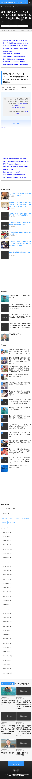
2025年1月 (5, 562)
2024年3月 (5, 604)
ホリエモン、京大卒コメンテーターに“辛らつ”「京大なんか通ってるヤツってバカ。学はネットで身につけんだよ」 (19, 460)
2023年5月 (5, 647)
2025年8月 (5, 532)
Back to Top (16, 764)
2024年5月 (5, 596)
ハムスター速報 (5, 698)
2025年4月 (5, 549)
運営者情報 (21, 775)
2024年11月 (6, 570)
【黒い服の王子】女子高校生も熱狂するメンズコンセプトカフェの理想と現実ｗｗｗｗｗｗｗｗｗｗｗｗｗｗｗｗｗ (19, 360)
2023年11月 (6, 621)
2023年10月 (6, 626)
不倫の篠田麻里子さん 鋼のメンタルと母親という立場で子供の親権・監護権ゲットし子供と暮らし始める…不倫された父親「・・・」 (19, 368)
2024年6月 (5, 592)
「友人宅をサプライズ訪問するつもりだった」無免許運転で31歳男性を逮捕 (20, 434)
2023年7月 (5, 639)
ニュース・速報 (14, 25)
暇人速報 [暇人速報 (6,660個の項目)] (4, 522)
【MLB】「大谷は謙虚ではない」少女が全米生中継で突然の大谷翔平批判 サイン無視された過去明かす (16, 43)
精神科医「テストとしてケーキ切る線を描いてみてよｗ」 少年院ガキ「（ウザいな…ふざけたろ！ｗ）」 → (20, 204)
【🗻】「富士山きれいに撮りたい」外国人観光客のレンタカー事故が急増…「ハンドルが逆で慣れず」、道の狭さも (16, 59)
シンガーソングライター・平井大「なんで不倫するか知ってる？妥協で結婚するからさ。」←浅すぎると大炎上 (16, 64)
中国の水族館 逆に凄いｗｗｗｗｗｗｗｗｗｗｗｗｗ (19, 466)
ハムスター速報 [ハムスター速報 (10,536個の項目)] (25, 518)
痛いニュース (23, 25)
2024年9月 (5, 579)
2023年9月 (5, 630)
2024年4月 (5, 600)
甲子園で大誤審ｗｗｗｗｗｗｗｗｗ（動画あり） (14, 61)
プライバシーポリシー (13, 775)
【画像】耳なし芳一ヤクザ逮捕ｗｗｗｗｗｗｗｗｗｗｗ (19, 375)
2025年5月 (5, 545)
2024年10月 (6, 575)
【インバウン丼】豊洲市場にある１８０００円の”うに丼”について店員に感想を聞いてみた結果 (19, 451)
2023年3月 (5, 656)
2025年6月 (5, 540)
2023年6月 (5, 643)
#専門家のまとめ (22, 103)
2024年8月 (5, 583)
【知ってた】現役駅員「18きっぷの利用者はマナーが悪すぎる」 (20, 417)
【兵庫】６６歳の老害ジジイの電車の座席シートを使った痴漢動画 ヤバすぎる (19, 393)
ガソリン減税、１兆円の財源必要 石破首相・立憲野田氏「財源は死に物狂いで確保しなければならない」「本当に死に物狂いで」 (16, 48)
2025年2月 (5, 557)
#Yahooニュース (19, 105)
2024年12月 (6, 566)
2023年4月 (5, 651)
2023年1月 (5, 664)
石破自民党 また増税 (8, 51)
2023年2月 (5, 660)
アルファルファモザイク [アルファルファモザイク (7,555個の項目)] (8, 518)
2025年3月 (5, 553)
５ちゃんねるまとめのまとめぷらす (20, 774)
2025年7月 (5, 536)
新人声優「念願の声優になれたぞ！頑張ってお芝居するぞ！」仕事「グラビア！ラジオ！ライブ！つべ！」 (19, 351)
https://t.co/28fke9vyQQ (18, 107)
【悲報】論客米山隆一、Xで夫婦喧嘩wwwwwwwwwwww (16, 53)
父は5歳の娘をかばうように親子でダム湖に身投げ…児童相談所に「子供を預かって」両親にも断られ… (20, 426)
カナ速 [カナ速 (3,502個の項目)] (17, 518)
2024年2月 (5, 609)
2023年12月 (6, 617)
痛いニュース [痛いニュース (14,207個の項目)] (11, 522)
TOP (2, 6)
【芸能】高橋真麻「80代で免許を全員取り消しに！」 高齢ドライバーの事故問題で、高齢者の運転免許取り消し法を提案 (16, 56)
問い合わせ (8, 6)
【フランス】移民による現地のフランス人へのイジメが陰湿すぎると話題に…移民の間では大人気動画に (20, 243)
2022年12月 (6, 669)
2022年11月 (6, 673)
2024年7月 (5, 587)
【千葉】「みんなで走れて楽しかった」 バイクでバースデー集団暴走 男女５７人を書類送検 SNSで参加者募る (16, 45)
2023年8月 (5, 634)
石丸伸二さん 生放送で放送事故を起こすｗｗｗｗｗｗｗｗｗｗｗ (19, 383)
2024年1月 (5, 613)
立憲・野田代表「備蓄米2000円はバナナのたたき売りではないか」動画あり (20, 442)
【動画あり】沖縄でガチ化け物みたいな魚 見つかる (15, 40)
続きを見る (16, 123)
